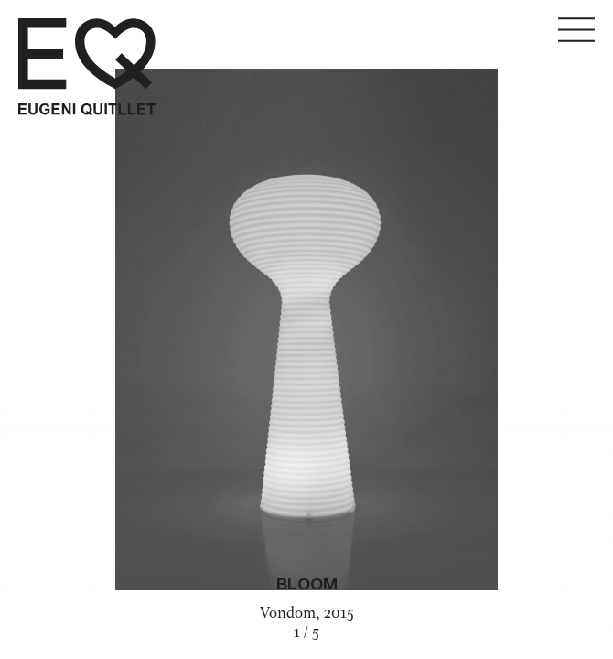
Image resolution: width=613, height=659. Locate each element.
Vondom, (292, 614)
